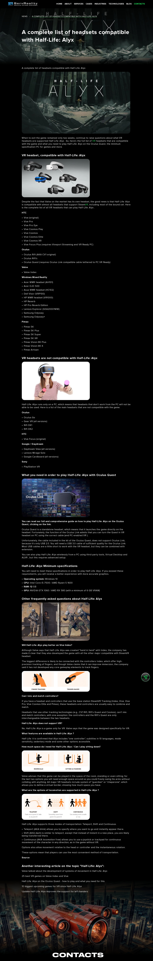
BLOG (126, 4)
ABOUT (65, 4)
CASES (86, 4)
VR (93, 141)
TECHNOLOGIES (114, 4)
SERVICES (76, 4)
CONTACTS (137, 4)
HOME (57, 4)
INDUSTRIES (98, 4)
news (24, 16)
